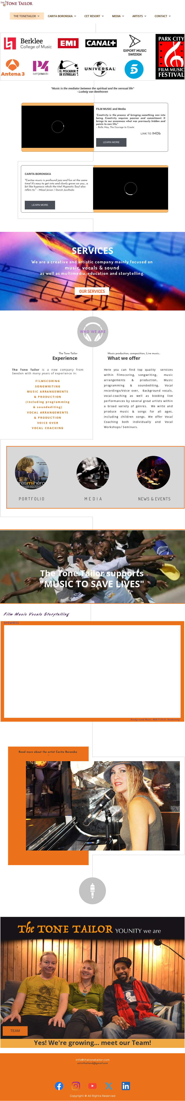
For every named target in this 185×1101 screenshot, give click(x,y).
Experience (64, 358)
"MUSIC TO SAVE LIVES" (92, 583)
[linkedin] (126, 1086)
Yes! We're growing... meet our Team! (92, 1042)
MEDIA (93, 498)
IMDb (128, 133)
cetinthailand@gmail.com (92, 1063)
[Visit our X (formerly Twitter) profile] (109, 1086)
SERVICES (92, 250)
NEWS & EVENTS (154, 498)
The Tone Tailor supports (92, 573)
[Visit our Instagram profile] (76, 1086)
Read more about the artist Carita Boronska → (48, 754)
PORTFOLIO (32, 498)
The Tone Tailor (68, 353)
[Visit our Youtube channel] (92, 1086)
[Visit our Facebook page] (59, 1086)
